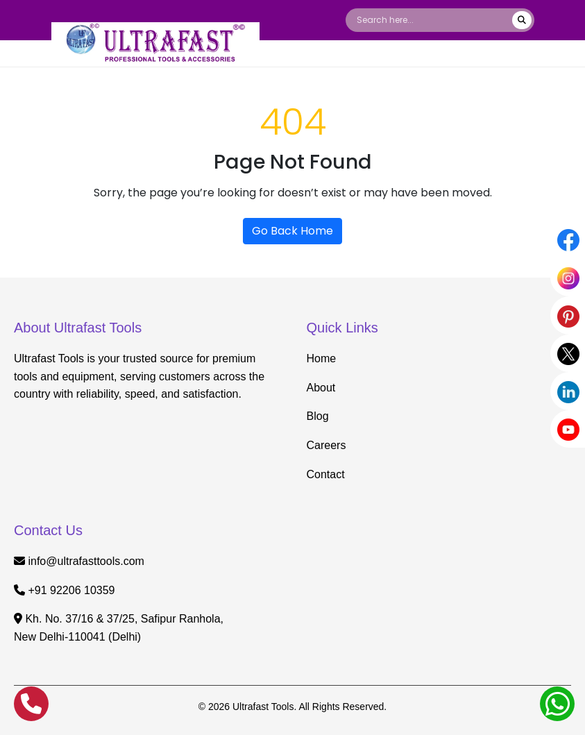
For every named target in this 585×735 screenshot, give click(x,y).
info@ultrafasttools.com (86, 561)
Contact (326, 474)
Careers (326, 445)
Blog (318, 416)
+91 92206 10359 (71, 590)
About (321, 388)
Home (322, 358)
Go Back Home (292, 231)
